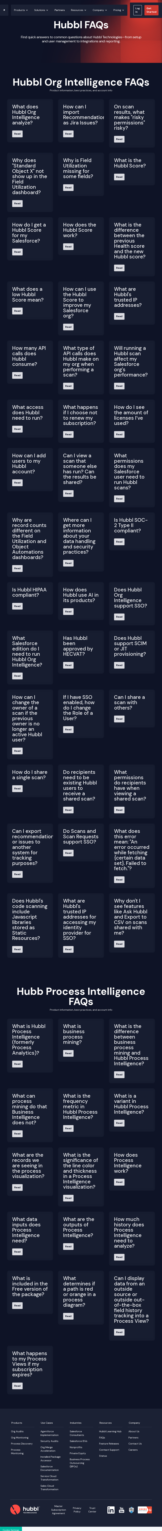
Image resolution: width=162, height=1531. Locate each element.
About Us (133, 1431)
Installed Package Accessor (50, 1458)
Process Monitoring (17, 1451)
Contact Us (135, 1443)
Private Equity (78, 1453)
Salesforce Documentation (49, 1468)
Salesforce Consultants (77, 1433)
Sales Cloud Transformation (49, 1487)
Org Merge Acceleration (47, 1449)
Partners (60, 10)
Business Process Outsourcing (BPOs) (80, 1463)
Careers (133, 1449)
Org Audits (17, 1431)
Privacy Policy (77, 1509)
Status (103, 1456)
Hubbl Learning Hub (110, 1431)
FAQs (102, 1437)
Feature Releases (109, 1443)
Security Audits (49, 1441)
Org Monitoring (19, 1437)
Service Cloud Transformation (49, 1477)
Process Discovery (22, 1443)
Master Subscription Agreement (58, 1509)
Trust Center (92, 1509)
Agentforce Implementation (49, 1433)
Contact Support (109, 1449)
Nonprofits (76, 1447)
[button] (21, 10)
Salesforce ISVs (78, 1441)
